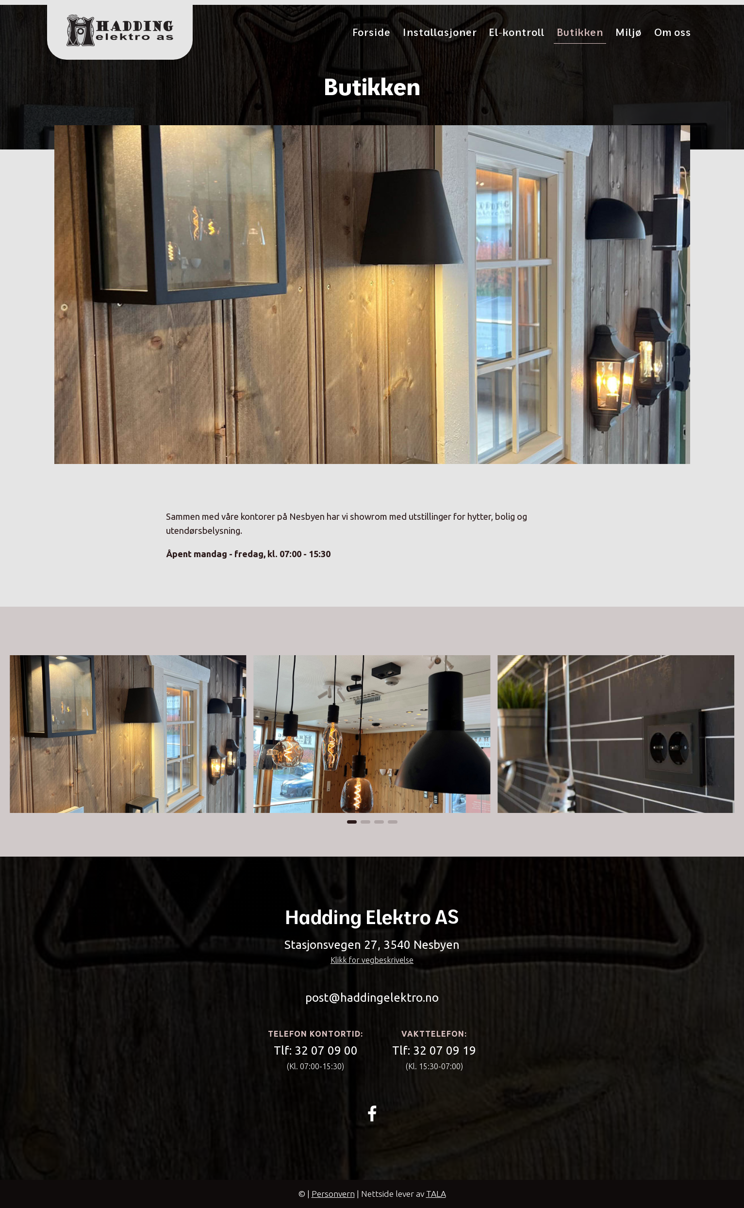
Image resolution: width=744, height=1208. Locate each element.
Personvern (333, 1193)
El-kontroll (517, 32)
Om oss (672, 32)
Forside (372, 32)
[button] (352, 822)
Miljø (628, 32)
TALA (436, 1193)
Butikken (580, 32)
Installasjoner (440, 32)
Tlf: (316, 1051)
